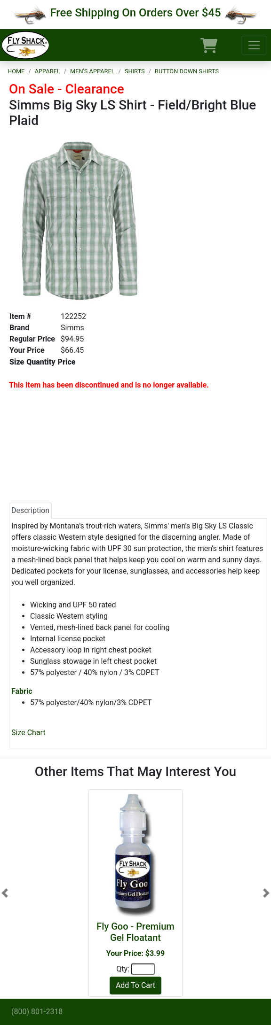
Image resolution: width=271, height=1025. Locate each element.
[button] (4, 893)
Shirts (135, 71)
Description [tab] (30, 510)
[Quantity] (143, 969)
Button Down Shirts (187, 71)
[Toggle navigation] (254, 45)
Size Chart (28, 732)
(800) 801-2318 (37, 1011)
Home (16, 71)
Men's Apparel (92, 71)
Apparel (47, 71)
